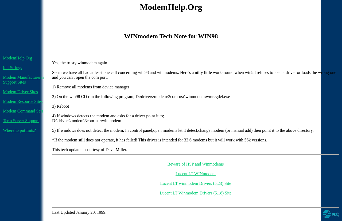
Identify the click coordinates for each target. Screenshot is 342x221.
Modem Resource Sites (22, 101)
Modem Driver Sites (20, 91)
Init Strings (12, 67)
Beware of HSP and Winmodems (196, 164)
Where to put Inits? (19, 130)
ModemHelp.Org (17, 58)
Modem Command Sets (23, 111)
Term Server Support (21, 120)
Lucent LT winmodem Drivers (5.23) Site (195, 183)
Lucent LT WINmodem (196, 173)
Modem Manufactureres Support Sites (23, 79)
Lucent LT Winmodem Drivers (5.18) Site (195, 193)
